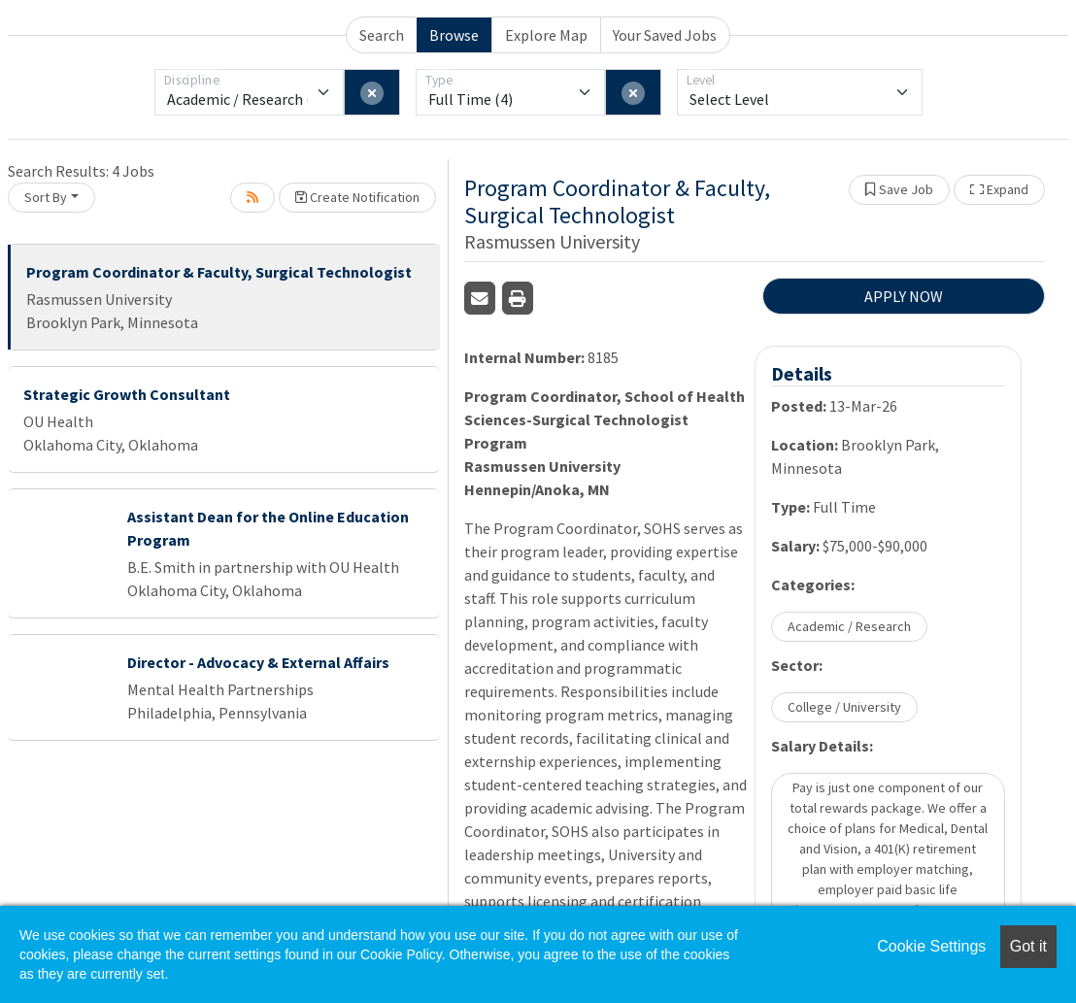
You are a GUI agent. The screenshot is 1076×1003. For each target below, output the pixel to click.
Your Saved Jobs (665, 35)
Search (381, 35)
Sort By (45, 197)
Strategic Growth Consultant (126, 394)
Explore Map (546, 35)
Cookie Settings (931, 946)
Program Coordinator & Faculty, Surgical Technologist (219, 272)
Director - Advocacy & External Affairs (258, 662)
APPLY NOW (903, 296)
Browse (454, 35)
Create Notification (357, 197)
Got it (1028, 946)
